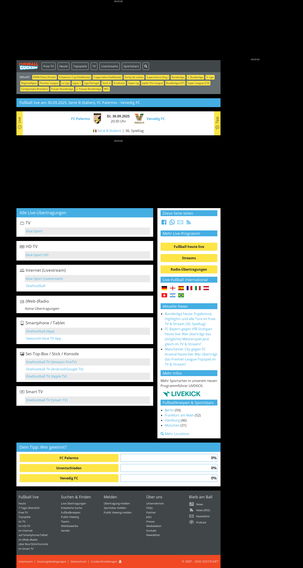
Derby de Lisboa (134, 77)
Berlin (169, 410)
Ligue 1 (77, 83)
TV (94, 66)
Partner (151, 512)
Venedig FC (69, 478)
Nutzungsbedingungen (51, 561)
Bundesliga (178, 77)
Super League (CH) (198, 83)
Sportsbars (131, 66)
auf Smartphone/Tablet (33, 535)
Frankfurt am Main (179, 415)
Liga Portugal (91, 83)
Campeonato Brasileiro (34, 89)
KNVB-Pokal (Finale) (44, 77)
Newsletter (153, 535)
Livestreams (109, 66)
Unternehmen (155, 503)
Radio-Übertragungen (189, 269)
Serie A (106, 83)
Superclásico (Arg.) (157, 77)
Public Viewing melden (118, 512)
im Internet (26, 530)
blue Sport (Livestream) (44, 278)
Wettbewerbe (69, 526)
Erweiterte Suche (71, 508)
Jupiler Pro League (152, 83)
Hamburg (172, 420)
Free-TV (48, 66)
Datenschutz (78, 561)
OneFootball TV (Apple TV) (46, 376)
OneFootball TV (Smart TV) (47, 400)
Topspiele (80, 66)
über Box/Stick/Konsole (33, 544)
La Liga (65, 83)
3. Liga (210, 77)
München (172, 425)
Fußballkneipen (70, 512)
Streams (189, 258)
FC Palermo (69, 458)
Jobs (149, 517)
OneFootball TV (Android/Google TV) (54, 369)
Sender (65, 530)
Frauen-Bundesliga (62, 89)
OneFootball (35, 285)
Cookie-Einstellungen (104, 561)
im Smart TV (26, 549)
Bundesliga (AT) (175, 83)
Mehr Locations (175, 433)
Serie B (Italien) (109, 130)
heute (22, 503)
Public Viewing (70, 517)
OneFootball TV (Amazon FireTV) (51, 362)
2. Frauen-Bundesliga (88, 89)
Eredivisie (119, 83)
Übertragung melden (117, 503)
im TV (22, 521)
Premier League (49, 83)
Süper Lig (133, 83)
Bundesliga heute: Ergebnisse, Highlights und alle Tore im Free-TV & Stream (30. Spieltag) (190, 318)
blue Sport (34, 231)
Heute (63, 66)
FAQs (149, 508)
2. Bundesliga (195, 77)
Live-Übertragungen (73, 503)
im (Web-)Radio (28, 539)
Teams (65, 521)
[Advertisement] (118, 30)
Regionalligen (29, 83)
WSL (106, 89)
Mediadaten (153, 526)
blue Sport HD (37, 255)
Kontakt (151, 530)
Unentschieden (69, 468)
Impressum (26, 561)
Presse (150, 521)
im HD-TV (24, 526)
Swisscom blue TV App (43, 338)
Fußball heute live (189, 246)
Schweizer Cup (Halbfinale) (74, 77)
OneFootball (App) (40, 331)
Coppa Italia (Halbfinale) (107, 77)
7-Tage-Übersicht (29, 508)
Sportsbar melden (115, 508)
